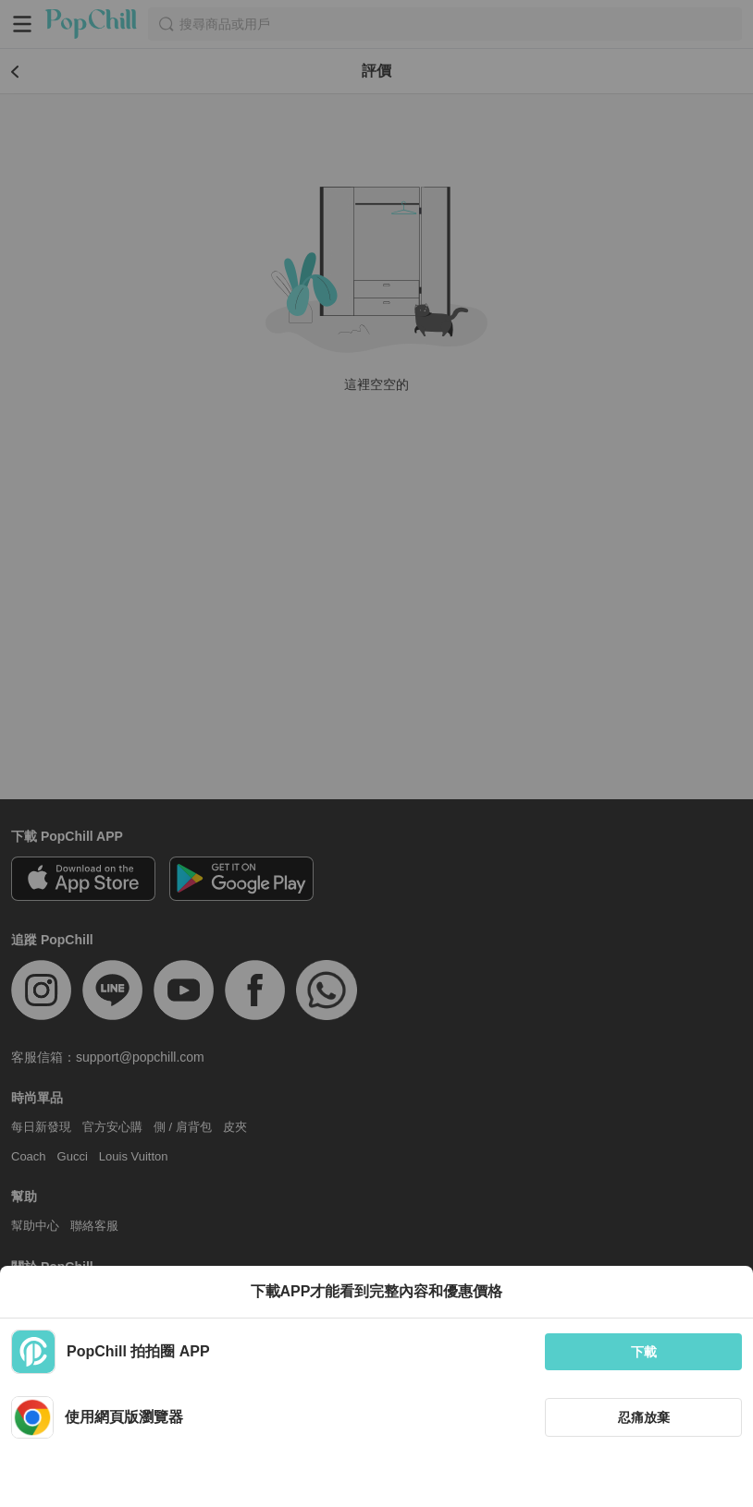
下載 (644, 1351)
